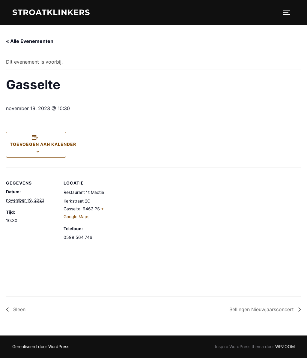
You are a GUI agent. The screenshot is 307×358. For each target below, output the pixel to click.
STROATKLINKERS (51, 12)
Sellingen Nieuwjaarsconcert (262, 309)
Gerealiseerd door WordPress (40, 346)
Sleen (18, 309)
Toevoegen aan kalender (43, 144)
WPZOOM (285, 346)
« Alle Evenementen (29, 41)
